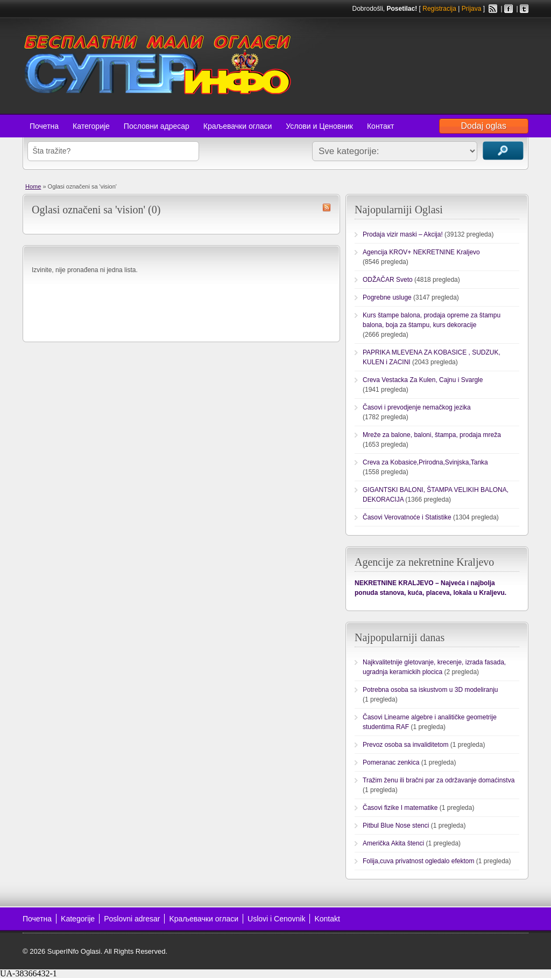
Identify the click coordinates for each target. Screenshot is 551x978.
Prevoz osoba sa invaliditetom (405, 744)
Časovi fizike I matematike (400, 807)
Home (33, 186)
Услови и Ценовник (319, 126)
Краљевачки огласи (237, 126)
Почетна (44, 126)
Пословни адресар (156, 126)
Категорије (91, 126)
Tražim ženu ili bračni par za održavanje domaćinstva (438, 780)
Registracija (439, 8)
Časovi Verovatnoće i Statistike (407, 517)
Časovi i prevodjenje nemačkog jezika (417, 407)
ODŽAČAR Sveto (388, 279)
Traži (503, 150)
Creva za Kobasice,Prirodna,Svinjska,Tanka (425, 462)
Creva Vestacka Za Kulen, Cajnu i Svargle (423, 380)
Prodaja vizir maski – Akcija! (403, 234)
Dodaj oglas (484, 125)
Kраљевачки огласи (203, 918)
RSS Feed (493, 8)
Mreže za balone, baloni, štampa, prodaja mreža (432, 435)
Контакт (380, 126)
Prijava (472, 8)
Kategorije (78, 918)
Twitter (524, 8)
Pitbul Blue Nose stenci (396, 825)
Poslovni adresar (132, 918)
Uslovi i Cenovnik (276, 918)
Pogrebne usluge (387, 297)
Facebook (508, 8)
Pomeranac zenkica (391, 762)
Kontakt (327, 918)
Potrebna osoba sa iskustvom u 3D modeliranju (430, 689)
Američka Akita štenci (393, 843)
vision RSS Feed (326, 207)
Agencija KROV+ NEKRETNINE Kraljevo (421, 252)
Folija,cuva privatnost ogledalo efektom (418, 861)
